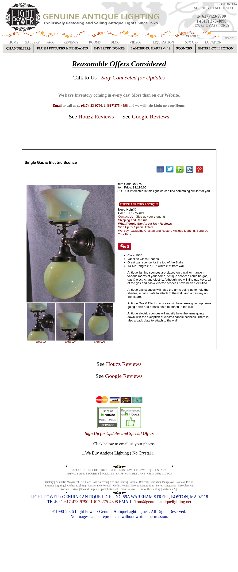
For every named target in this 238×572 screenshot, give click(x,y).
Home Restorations (143, 485)
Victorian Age (170, 489)
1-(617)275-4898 (116, 105)
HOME (13, 42)
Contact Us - (141, 216)
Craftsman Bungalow (162, 482)
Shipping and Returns (132, 220)
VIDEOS (136, 42)
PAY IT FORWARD (138, 470)
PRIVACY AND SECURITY (83, 473)
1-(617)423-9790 (211, 16)
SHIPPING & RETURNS (130, 473)
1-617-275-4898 (104, 501)
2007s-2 (70, 342)
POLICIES (108, 473)
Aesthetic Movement (67, 482)
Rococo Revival (69, 489)
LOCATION (213, 42)
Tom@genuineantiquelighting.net (162, 501)
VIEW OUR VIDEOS (159, 473)
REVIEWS (71, 42)
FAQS (50, 42)
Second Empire (89, 489)
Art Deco (86, 482)
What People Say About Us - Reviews (145, 223)
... (119, 453)
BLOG (115, 42)
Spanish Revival (109, 489)
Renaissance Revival (99, 485)
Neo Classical (185, 485)
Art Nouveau (100, 482)
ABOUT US (79, 470)
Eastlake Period (184, 482)
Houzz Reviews (96, 117)
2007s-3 (99, 342)
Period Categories (166, 485)
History (49, 482)
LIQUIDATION (163, 42)
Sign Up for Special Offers (135, 227)
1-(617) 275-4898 (211, 21)
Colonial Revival (138, 482)
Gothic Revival (121, 485)
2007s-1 (41, 342)
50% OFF (191, 42)
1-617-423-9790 (74, 501)
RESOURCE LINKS (113, 470)
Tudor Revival (128, 489)
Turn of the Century (149, 489)
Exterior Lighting (55, 485)
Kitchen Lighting (76, 485)
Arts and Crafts (118, 482)
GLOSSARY (158, 470)
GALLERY (32, 42)
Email (57, 105)
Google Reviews (150, 117)
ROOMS (95, 42)
